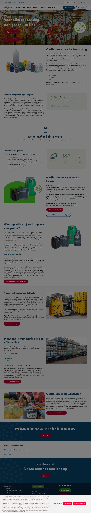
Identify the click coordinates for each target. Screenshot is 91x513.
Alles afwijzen (68, 505)
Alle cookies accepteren (79, 505)
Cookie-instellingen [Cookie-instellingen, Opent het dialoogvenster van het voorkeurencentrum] (57, 505)
